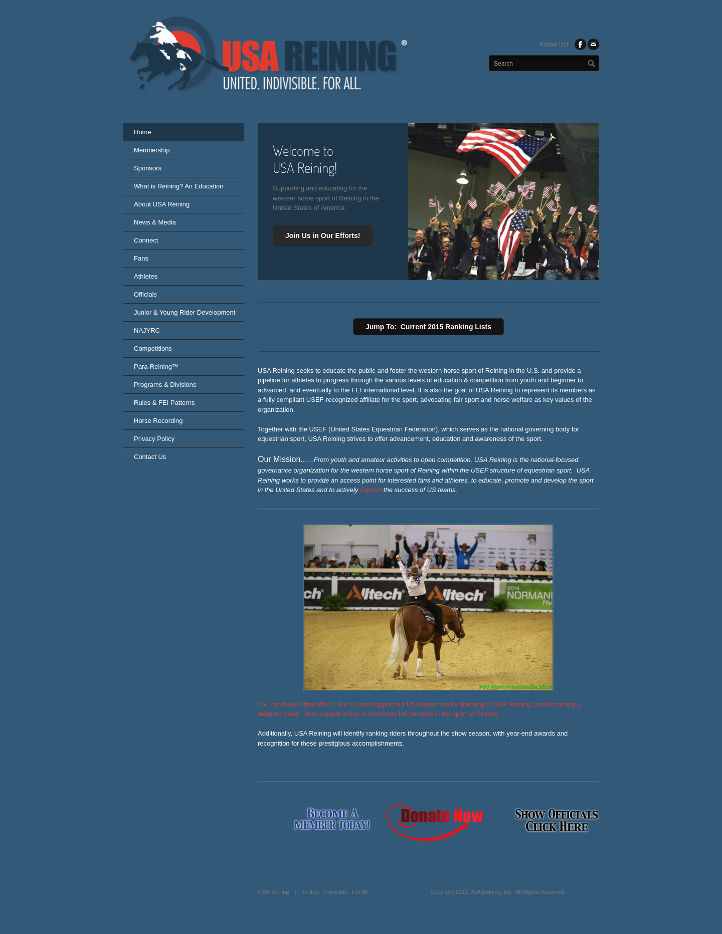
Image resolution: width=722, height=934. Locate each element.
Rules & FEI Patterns (164, 402)
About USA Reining (162, 204)
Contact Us (150, 456)
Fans (141, 258)
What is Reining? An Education (179, 186)
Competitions (153, 348)
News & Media (155, 222)
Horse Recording (158, 420)
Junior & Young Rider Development (184, 312)
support (371, 490)
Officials (145, 294)
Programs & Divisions (165, 384)
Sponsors (147, 168)
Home (142, 132)
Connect (146, 240)
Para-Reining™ (156, 366)
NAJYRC (147, 330)
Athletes (145, 276)
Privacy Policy (154, 438)
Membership (152, 150)
